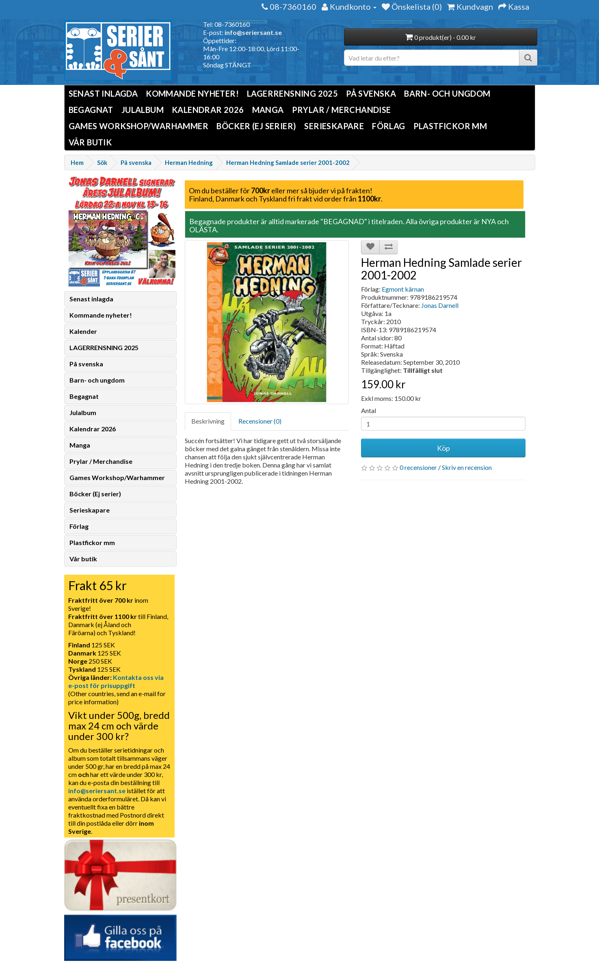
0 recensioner (418, 467)
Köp (443, 448)
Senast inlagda (103, 93)
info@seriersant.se (253, 32)
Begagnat (91, 110)
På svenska (371, 93)
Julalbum (142, 110)
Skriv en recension (467, 467)
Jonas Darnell (439, 305)
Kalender (83, 331)
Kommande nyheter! (192, 93)
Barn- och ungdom (447, 93)
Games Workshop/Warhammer (139, 126)
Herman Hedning (189, 162)
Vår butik (90, 142)
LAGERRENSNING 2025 (292, 93)
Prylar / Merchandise (341, 110)
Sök (102, 162)
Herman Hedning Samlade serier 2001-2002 (288, 162)
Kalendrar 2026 (208, 110)
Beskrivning (208, 421)
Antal (368, 410)
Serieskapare (334, 126)
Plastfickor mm (450, 126)
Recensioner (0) (259, 421)
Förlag (388, 126)
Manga (268, 110)
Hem (77, 162)
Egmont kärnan (403, 289)
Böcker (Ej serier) (256, 126)
